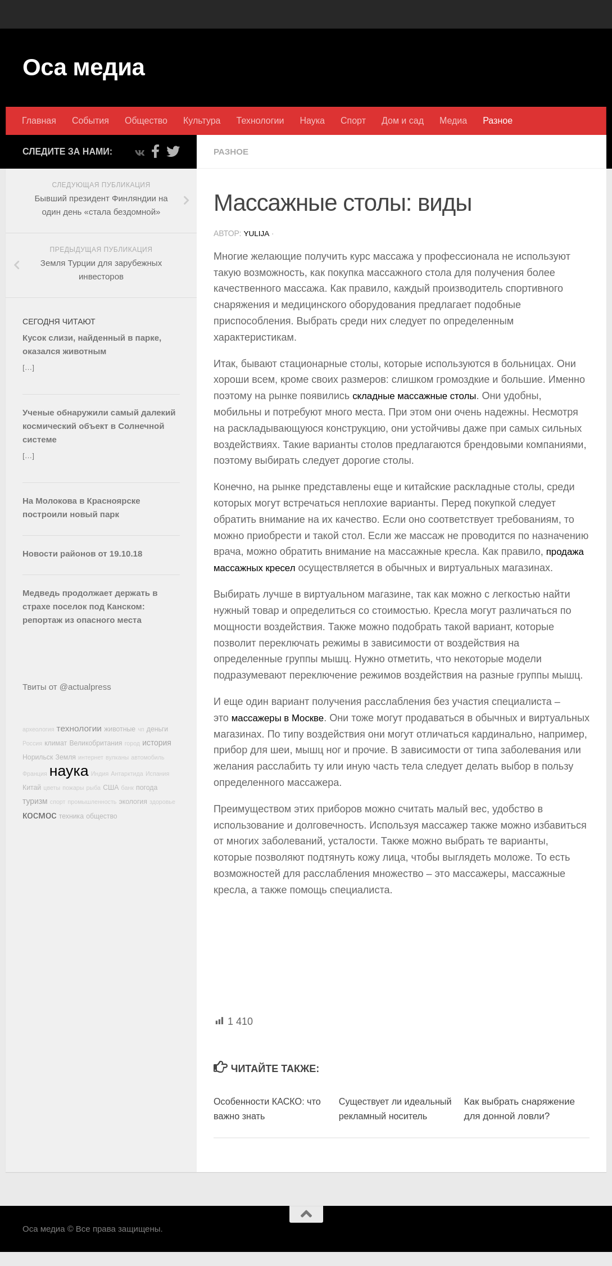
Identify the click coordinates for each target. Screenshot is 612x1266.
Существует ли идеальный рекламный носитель (390, 1115)
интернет (90, 757)
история (156, 742)
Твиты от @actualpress (66, 686)
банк (127, 787)
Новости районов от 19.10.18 (82, 553)
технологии (79, 728)
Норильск (37, 757)
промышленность (92, 801)
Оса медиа (83, 67)
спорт (58, 801)
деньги (157, 729)
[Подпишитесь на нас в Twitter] (173, 151)
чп (141, 729)
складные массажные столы (418, 395)
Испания (157, 773)
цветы (51, 787)
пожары (73, 787)
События (90, 120)
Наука (312, 120)
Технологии (260, 120)
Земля (66, 757)
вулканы (117, 757)
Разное (498, 120)
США (111, 788)
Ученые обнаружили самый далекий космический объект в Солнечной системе (99, 426)
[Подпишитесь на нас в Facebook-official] (155, 151)
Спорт (353, 120)
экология (133, 802)
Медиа (453, 120)
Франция (34, 773)
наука (69, 770)
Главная (39, 120)
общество (101, 816)
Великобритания (95, 743)
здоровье (162, 801)
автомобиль (147, 757)
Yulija (256, 233)
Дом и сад (403, 120)
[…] (28, 367)
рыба (94, 787)
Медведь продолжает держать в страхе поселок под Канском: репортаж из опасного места (89, 606)
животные (119, 729)
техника (71, 816)
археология (38, 729)
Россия (32, 743)
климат (55, 743)
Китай (31, 788)
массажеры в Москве (281, 717)
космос (39, 815)
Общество (146, 120)
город (132, 743)
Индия (100, 773)
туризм (35, 801)
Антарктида (127, 773)
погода (146, 788)
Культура (202, 120)
